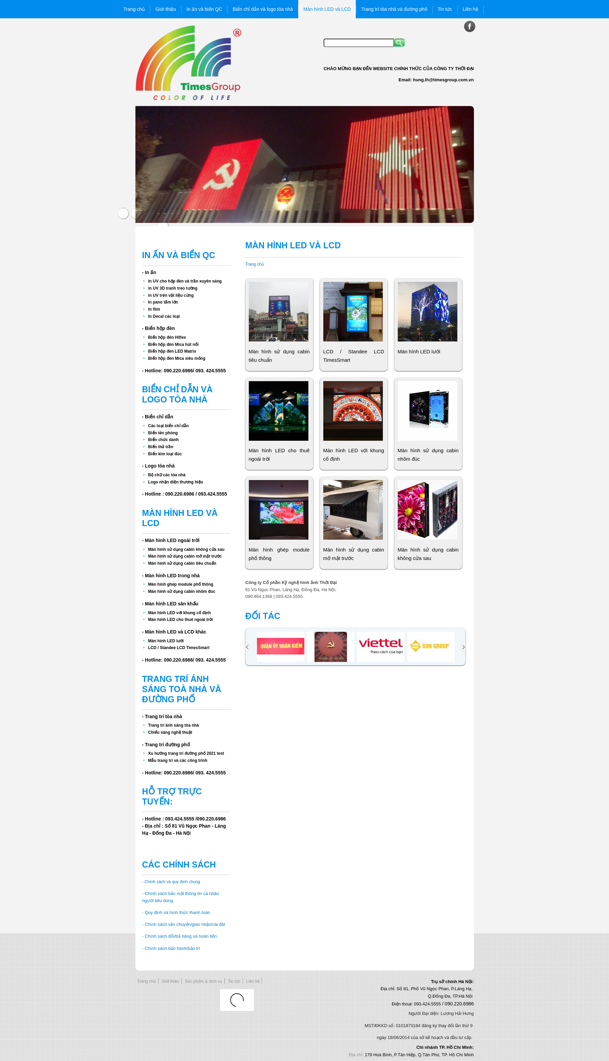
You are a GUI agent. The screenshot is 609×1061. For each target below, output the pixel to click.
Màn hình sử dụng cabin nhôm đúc (181, 591)
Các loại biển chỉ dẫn (168, 425)
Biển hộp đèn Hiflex (167, 337)
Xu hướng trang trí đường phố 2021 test (186, 753)
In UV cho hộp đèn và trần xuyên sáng (185, 281)
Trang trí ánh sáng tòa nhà (173, 725)
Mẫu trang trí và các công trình (178, 760)
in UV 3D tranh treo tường (173, 288)
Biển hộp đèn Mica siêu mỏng (176, 358)
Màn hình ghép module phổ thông (180, 584)
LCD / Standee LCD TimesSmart (179, 647)
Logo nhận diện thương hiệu (175, 482)
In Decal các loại (164, 316)
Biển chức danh (163, 439)
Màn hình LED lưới (166, 641)
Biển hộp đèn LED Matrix (172, 351)
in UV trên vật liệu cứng (171, 295)
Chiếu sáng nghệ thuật (170, 732)
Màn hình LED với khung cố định (179, 612)
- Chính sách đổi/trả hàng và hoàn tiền (179, 936)
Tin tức (234, 981)
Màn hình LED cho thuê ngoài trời (180, 619)
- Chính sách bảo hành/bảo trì (171, 948)
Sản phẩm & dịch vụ (203, 981)
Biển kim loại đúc (165, 454)
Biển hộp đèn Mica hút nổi (173, 344)
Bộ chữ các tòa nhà (167, 475)
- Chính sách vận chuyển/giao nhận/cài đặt (183, 924)
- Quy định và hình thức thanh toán (176, 912)
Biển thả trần (160, 446)
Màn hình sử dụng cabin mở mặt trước (185, 556)
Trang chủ (254, 264)
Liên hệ (253, 981)
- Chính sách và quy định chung (171, 881)
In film (154, 309)
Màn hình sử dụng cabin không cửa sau (186, 549)
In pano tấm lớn (163, 302)
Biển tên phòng (163, 433)
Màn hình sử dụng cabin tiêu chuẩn (182, 563)
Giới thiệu (170, 981)
